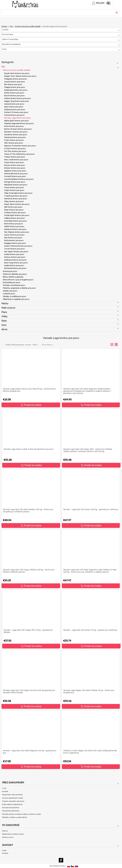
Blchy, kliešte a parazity (13, 277)
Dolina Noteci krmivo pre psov (17, 98)
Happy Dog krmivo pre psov (16, 101)
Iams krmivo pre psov (13, 107)
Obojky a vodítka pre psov (14, 296)
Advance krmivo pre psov (15, 229)
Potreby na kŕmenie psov (14, 285)
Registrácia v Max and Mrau (12, 795)
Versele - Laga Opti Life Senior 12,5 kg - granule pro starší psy (90, 509)
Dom (60, 325)
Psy (60, 66)
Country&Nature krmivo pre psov (19, 179)
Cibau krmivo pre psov (14, 201)
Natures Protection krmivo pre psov (20, 146)
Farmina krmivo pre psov (15, 137)
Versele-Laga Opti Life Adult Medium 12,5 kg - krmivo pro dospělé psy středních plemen (28, 510)
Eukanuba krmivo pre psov (15, 90)
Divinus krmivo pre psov (14, 257)
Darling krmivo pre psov (14, 109)
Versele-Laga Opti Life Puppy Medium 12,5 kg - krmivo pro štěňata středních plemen (28, 571)
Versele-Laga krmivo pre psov (17, 118)
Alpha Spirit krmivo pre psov (16, 120)
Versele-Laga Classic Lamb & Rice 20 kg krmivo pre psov (29, 449)
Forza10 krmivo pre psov (15, 176)
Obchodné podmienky (10, 811)
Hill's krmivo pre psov (13, 143)
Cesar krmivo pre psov (14, 162)
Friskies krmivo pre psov (15, 212)
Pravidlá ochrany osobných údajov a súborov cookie (21, 814)
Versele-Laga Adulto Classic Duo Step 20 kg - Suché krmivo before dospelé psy (29, 390)
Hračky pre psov (10, 291)
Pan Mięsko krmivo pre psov (16, 232)
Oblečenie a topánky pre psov (16, 299)
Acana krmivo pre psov (14, 104)
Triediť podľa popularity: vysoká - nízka (22, 345)
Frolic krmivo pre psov (14, 140)
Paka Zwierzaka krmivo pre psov (18, 193)
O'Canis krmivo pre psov (15, 148)
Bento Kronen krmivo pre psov (18, 129)
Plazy (60, 312)
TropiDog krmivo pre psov (15, 196)
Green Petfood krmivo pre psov (18, 246)
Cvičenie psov (9, 293)
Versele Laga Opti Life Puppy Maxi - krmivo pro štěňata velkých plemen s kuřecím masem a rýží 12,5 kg (87, 450)
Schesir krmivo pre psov (14, 168)
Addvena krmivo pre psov (15, 260)
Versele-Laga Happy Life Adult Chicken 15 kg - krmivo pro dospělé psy (88, 691)
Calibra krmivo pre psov (14, 218)
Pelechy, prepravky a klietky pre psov (19, 288)
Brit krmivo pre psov (13, 84)
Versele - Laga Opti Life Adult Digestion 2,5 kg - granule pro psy (29, 751)
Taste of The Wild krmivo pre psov (19, 154)
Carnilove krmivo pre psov (15, 134)
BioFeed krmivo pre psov (15, 268)
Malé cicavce (60, 307)
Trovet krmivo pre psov (14, 249)
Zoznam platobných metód (12, 798)
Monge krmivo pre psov (14, 182)
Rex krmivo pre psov (13, 237)
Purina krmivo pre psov (14, 115)
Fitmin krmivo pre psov (14, 93)
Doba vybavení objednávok (12, 804)
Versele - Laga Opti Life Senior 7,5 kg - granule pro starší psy (90, 630)
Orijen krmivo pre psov (14, 190)
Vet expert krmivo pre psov (16, 251)
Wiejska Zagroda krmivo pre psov (19, 123)
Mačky (60, 303)
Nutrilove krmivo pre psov (15, 198)
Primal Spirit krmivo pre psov (16, 215)
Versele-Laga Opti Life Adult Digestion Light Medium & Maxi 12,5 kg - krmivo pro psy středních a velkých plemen (89, 571)
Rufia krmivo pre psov (14, 240)
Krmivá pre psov (10, 271)
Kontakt (5, 791)
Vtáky (60, 316)
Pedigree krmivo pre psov (15, 79)
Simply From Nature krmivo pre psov (20, 76)
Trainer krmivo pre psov (14, 157)
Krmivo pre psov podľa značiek (16, 70)
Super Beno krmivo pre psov (17, 204)
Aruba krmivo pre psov (14, 254)
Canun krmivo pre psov (14, 235)
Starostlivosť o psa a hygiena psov (18, 279)
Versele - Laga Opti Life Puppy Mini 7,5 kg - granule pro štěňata (28, 631)
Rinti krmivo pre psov (13, 223)
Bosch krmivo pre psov (14, 95)
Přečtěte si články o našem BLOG (14, 817)
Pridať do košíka (30, 405)
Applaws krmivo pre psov (15, 171)
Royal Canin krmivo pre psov (16, 73)
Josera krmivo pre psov (14, 81)
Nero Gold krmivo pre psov (16, 159)
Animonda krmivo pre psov (16, 173)
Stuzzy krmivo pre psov (14, 165)
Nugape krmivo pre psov (15, 243)
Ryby (60, 320)
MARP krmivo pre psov (14, 226)
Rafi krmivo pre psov (13, 207)
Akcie (60, 329)
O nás (4, 788)
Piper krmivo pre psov (14, 210)
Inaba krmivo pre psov (14, 265)
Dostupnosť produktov (10, 808)
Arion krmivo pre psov (14, 126)
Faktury (5, 831)
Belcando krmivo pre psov (15, 185)
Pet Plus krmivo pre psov (15, 151)
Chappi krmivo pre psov (14, 87)
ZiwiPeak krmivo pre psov (15, 221)
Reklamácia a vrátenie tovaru (13, 834)
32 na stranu (47, 345)
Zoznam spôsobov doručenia (13, 801)
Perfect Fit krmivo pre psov (16, 112)
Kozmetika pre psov (11, 282)
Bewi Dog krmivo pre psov (16, 262)
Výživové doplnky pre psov (15, 274)
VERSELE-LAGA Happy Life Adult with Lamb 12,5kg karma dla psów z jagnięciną (90, 751)
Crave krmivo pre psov (14, 187)
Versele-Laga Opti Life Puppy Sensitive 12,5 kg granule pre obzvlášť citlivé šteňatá (29, 691)
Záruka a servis (8, 837)
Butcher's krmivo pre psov (15, 132)
